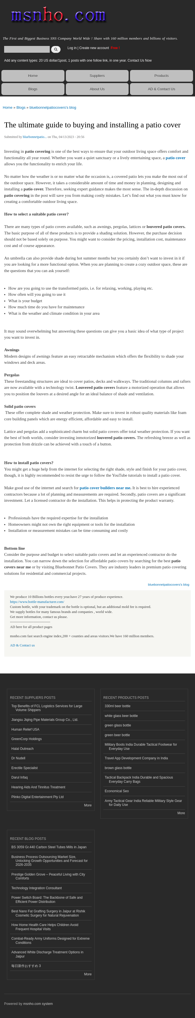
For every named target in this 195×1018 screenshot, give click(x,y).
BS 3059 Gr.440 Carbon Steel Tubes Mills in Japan (48, 847)
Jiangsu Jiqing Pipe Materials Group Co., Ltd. (44, 720)
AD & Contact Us (161, 89)
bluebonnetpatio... (35, 137)
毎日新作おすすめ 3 (26, 966)
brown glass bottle (118, 768)
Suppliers (97, 76)
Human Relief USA (25, 729)
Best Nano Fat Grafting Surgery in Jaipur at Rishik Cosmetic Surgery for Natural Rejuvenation (48, 913)
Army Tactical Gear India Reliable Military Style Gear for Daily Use (143, 803)
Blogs (33, 89)
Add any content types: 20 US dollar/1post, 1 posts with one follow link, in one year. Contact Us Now (78, 60)
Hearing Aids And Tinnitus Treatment (38, 787)
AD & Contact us (22, 645)
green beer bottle (117, 735)
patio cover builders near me (105, 488)
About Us (97, 89)
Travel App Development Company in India (136, 758)
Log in (72, 48)
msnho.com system (38, 1004)
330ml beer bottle (118, 706)
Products (161, 76)
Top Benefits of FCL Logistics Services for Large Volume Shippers (46, 708)
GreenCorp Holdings (26, 739)
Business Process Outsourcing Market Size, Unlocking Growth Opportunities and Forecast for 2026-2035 (49, 861)
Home (33, 76)
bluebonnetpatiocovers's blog (52, 107)
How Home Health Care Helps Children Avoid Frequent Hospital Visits (44, 927)
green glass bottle (118, 725)
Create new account (94, 48)
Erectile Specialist (24, 768)
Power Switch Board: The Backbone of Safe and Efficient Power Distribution (46, 899)
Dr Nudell (18, 758)
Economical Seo (117, 791)
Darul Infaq (19, 777)
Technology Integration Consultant (36, 888)
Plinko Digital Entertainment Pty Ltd (37, 797)
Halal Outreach (22, 749)
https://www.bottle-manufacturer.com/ (37, 602)
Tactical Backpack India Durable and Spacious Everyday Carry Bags (139, 779)
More (88, 805)
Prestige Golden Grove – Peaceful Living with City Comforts (48, 876)
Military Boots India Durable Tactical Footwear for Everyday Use (141, 746)
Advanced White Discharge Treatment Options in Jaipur (47, 954)
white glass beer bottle (121, 716)
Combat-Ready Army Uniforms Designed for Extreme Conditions (50, 940)
